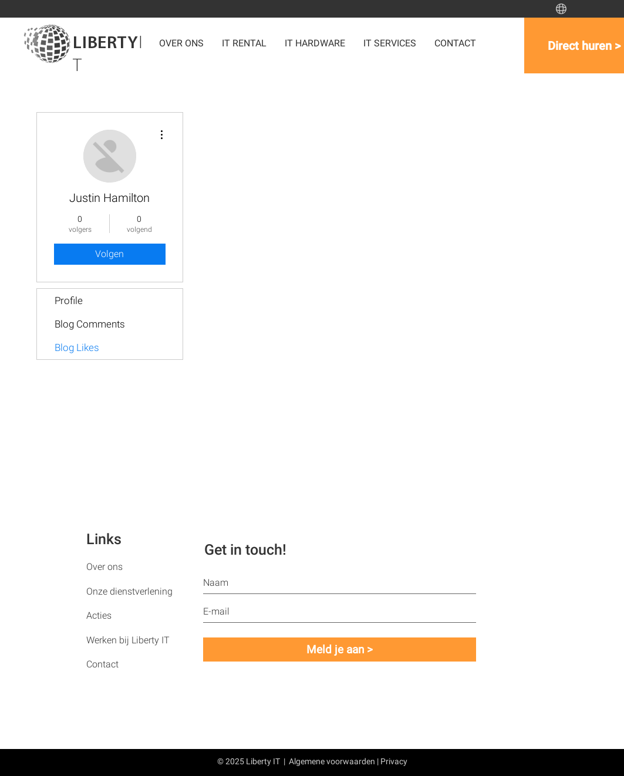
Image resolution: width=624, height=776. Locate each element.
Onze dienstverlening (129, 591)
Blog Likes (77, 347)
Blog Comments (90, 324)
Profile (69, 300)
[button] (315, 43)
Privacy (393, 761)
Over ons (104, 566)
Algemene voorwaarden (332, 761)
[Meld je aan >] (339, 649)
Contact (102, 664)
